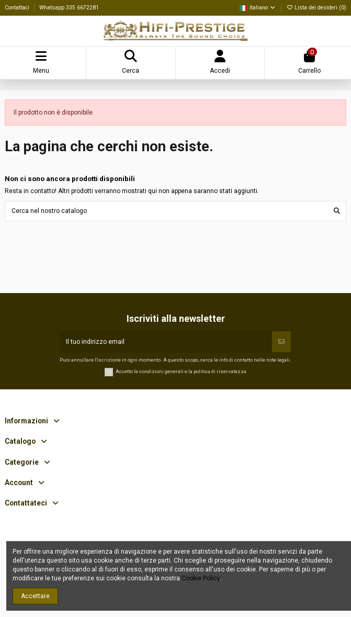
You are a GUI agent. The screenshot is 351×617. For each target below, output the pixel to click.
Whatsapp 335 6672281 (69, 7)
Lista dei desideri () (316, 7)
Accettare (35, 596)
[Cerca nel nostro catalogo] (336, 211)
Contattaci (18, 7)
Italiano (258, 7)
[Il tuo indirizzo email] (166, 342)
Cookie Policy (201, 578)
